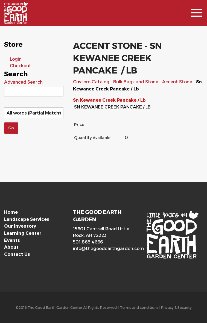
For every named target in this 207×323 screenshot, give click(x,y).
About (11, 246)
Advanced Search (23, 81)
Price (79, 124)
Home (11, 212)
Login (16, 58)
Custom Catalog (91, 81)
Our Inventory (20, 225)
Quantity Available (92, 137)
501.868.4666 (88, 241)
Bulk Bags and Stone (136, 81)
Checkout (20, 65)
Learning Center (22, 233)
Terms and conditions (139, 307)
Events (12, 240)
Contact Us (17, 254)
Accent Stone (177, 81)
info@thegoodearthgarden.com (103, 248)
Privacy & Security (176, 307)
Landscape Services (26, 219)
